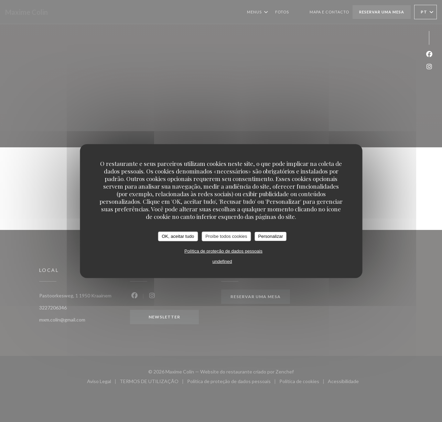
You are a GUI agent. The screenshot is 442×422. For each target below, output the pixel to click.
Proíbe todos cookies (226, 236)
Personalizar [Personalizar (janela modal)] (270, 236)
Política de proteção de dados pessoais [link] (223, 250)
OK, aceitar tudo (178, 236)
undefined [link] (222, 261)
